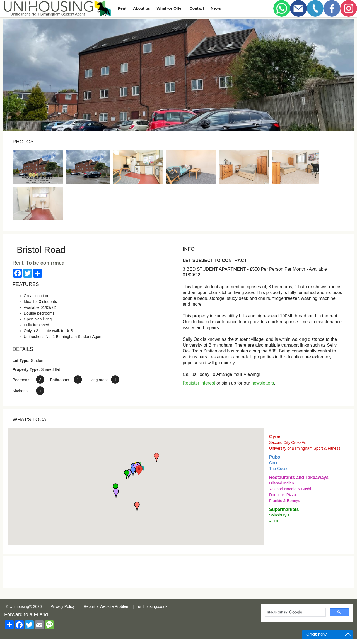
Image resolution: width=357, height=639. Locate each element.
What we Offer (170, 8)
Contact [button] (197, 8)
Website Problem (114, 606)
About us (141, 8)
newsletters (262, 383)
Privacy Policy (62, 606)
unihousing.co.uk (152, 606)
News (216, 8)
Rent (122, 8)
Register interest (199, 383)
